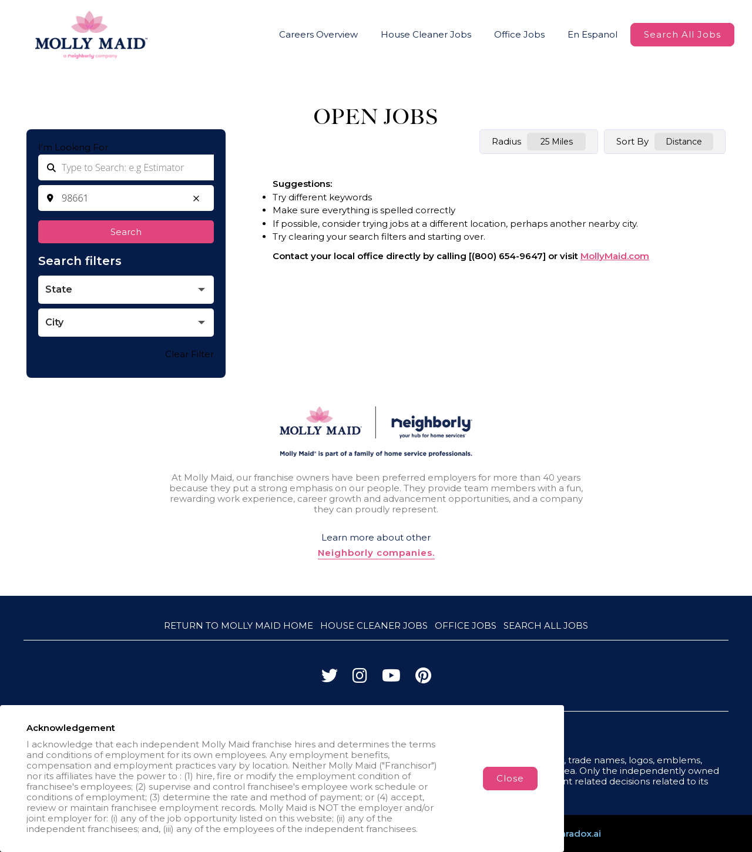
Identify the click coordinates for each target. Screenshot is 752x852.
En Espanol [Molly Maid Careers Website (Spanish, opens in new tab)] (592, 34)
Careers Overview (318, 34)
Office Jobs (519, 34)
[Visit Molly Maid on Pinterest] (423, 678)
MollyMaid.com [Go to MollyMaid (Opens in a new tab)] (614, 255)
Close (510, 778)
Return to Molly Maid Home (238, 625)
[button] (196, 198)
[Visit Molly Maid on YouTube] (391, 678)
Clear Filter (189, 354)
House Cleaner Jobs (426, 34)
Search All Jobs (682, 34)
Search (126, 231)
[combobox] (126, 198)
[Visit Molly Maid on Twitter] (329, 678)
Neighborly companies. (376, 553)
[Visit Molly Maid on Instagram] (360, 678)
